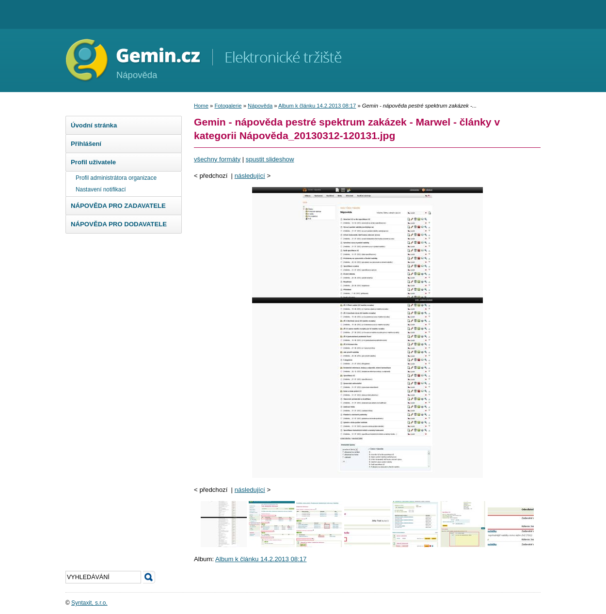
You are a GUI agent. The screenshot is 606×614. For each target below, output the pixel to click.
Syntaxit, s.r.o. (89, 602)
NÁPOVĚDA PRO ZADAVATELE (118, 205)
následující (250, 175)
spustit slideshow (270, 159)
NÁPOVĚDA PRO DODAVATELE (119, 224)
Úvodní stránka (94, 125)
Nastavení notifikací (101, 189)
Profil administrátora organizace (116, 177)
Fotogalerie (227, 106)
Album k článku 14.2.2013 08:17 (317, 106)
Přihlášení (86, 143)
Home (201, 106)
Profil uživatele (93, 162)
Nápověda (260, 106)
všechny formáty (217, 159)
